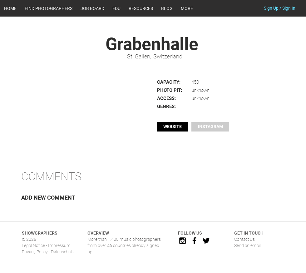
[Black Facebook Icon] (194, 240)
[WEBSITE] (172, 127)
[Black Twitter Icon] (206, 240)
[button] (141, 8)
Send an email (247, 245)
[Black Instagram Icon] (182, 240)
